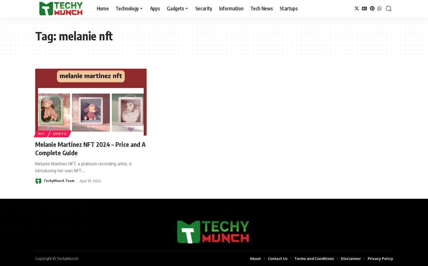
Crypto (60, 134)
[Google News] (364, 8)
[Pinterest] (372, 8)
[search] (389, 9)
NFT (42, 134)
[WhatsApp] (379, 8)
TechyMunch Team (59, 180)
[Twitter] (356, 8)
